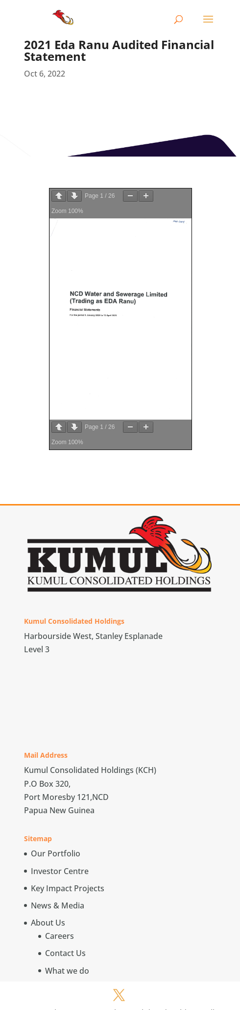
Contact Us (65, 953)
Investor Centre (60, 871)
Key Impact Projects (67, 888)
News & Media (57, 905)
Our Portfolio (55, 853)
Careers (59, 935)
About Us (48, 922)
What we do (67, 970)
